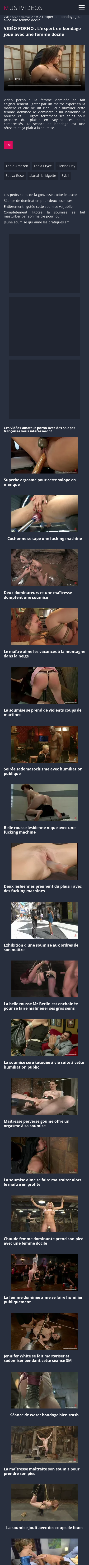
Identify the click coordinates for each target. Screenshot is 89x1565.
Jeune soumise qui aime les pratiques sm (37, 222)
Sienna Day (66, 166)
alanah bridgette (42, 175)
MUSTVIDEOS (23, 8)
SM (36, 17)
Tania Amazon (17, 166)
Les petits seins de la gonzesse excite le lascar (40, 195)
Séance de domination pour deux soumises (38, 201)
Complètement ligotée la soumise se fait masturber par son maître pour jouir (44, 214)
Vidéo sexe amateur (17, 17)
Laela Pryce (43, 166)
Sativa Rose (15, 175)
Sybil (65, 175)
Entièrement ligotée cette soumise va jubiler (39, 207)
